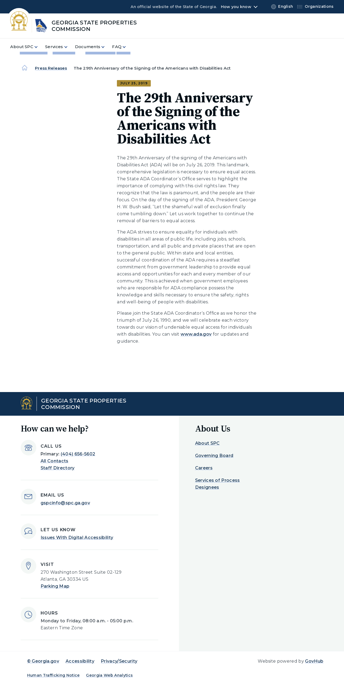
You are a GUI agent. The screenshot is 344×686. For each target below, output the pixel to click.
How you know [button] (236, 7)
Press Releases (51, 68)
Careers (204, 467)
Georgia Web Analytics (109, 675)
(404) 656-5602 (78, 454)
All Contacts (55, 461)
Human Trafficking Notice (53, 675)
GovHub (314, 661)
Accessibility (80, 661)
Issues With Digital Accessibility (77, 537)
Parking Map (55, 586)
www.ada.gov (196, 334)
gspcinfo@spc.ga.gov (65, 502)
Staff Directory (58, 467)
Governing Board (214, 455)
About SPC (207, 443)
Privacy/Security (119, 661)
